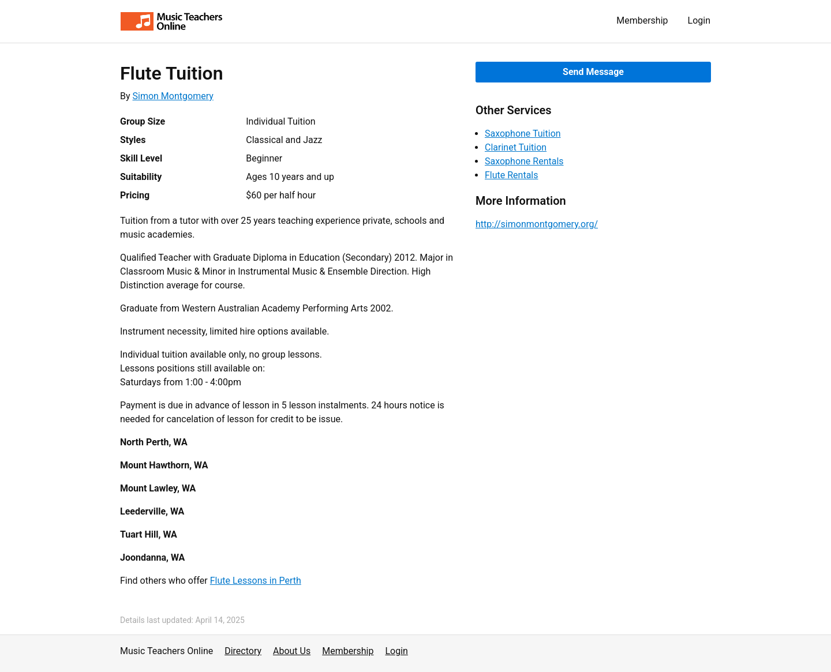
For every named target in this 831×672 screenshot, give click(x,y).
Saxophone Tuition (523, 133)
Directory (242, 650)
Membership (642, 20)
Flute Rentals (511, 175)
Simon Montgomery (173, 96)
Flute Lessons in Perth (255, 580)
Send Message (593, 71)
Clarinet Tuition (515, 147)
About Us (291, 650)
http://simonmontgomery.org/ (537, 224)
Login (699, 20)
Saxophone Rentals (524, 161)
